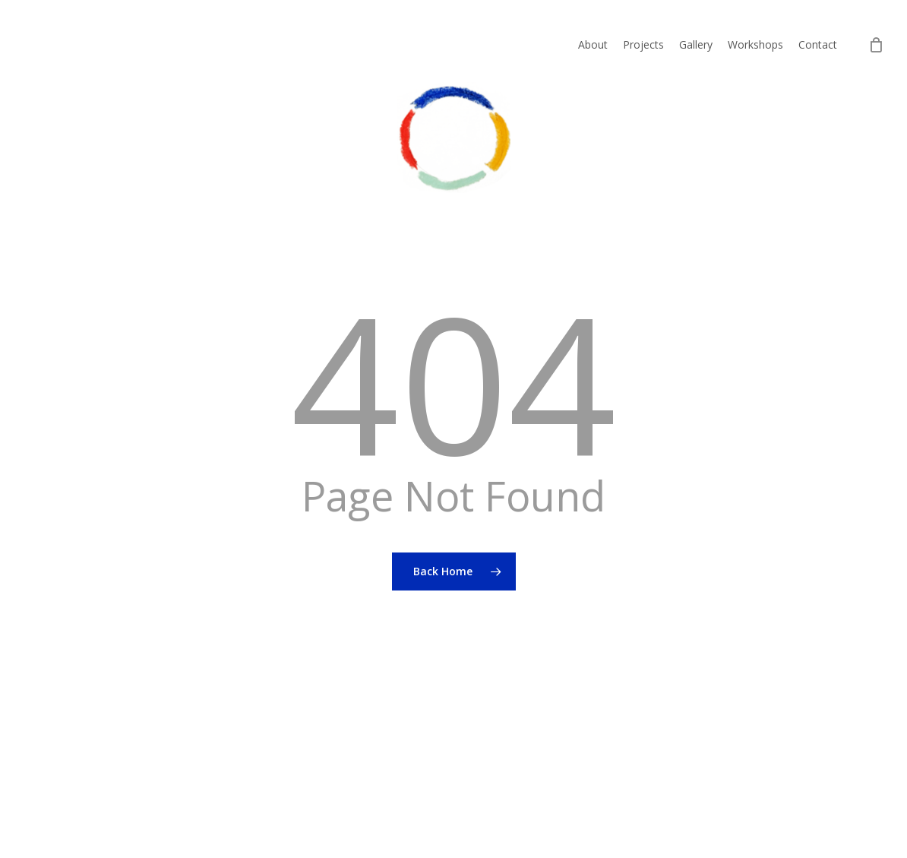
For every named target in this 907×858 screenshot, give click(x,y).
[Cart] (875, 44)
